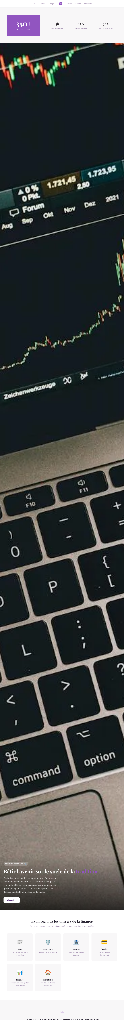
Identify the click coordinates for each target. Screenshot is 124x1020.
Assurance (42, 4)
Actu (34, 4)
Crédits (69, 4)
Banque (51, 4)
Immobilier (87, 4)
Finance (78, 4)
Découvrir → (12, 900)
